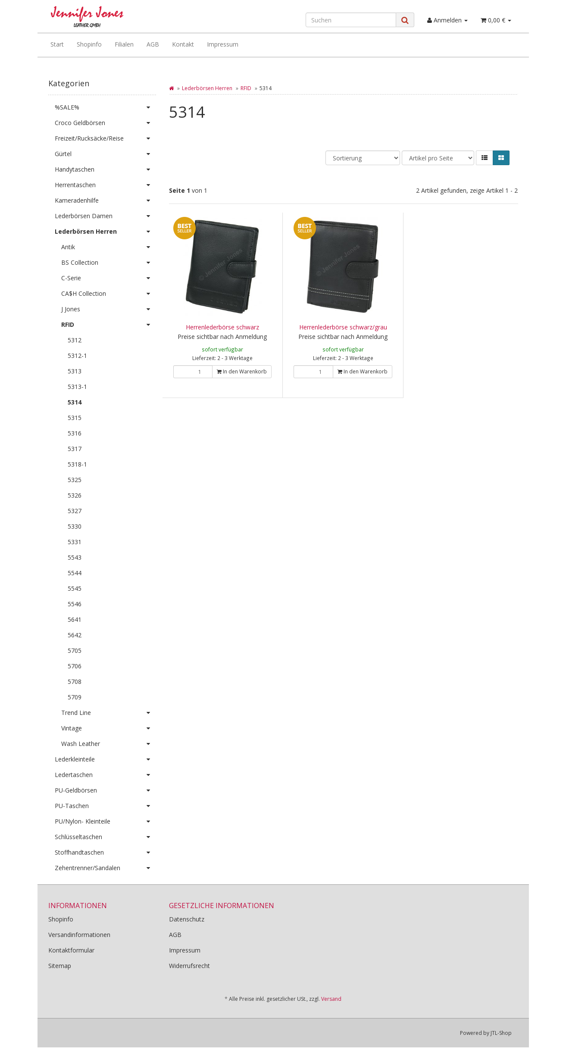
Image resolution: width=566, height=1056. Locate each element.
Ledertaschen (105, 775)
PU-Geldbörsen (105, 790)
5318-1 (77, 464)
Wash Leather (108, 744)
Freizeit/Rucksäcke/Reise (105, 138)
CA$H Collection (108, 293)
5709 (74, 697)
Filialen (124, 44)
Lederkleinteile (105, 759)
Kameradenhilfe (105, 200)
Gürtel (105, 154)
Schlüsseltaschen (105, 837)
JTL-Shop (501, 1033)
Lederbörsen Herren (207, 88)
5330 (74, 526)
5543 (74, 557)
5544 (74, 573)
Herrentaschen (105, 185)
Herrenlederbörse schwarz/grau (343, 327)
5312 (74, 340)
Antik (108, 247)
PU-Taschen (105, 806)
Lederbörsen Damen (105, 216)
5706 (74, 666)
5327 (74, 511)
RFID (246, 88)
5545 (74, 588)
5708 (74, 681)
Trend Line (108, 713)
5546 (74, 604)
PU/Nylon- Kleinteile (105, 821)
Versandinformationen (79, 935)
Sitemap (59, 966)
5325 (74, 480)
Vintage (108, 728)
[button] (484, 157)
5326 (74, 495)
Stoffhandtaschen (105, 852)
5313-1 (77, 386)
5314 (74, 402)
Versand (331, 999)
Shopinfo (89, 44)
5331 (74, 542)
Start (57, 44)
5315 (74, 418)
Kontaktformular (71, 950)
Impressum (222, 44)
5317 (74, 449)
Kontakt (183, 44)
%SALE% (105, 107)
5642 (74, 635)
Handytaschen (105, 169)
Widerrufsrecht (189, 966)
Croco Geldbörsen (105, 123)
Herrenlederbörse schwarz (222, 327)
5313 (74, 371)
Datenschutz (186, 919)
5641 (74, 619)
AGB (153, 44)
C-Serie (108, 278)
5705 (74, 650)
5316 (74, 433)
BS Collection (108, 262)
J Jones (108, 309)
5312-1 (77, 355)
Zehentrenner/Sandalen (105, 868)
